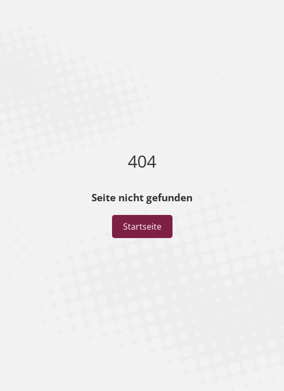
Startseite (142, 226)
